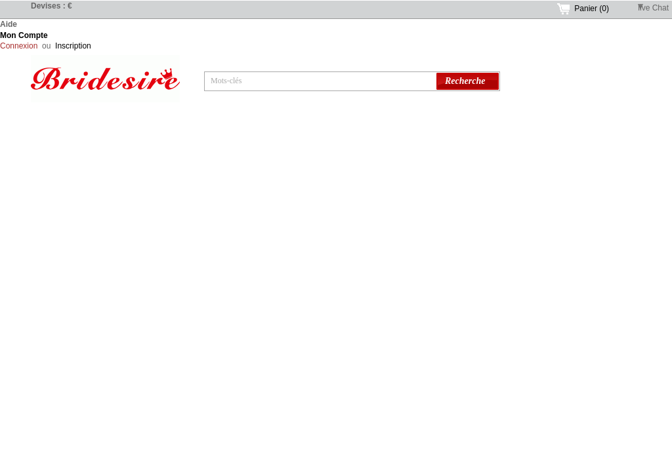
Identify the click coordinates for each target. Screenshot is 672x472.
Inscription (73, 45)
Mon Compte (24, 35)
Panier (591, 8)
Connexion (18, 45)
